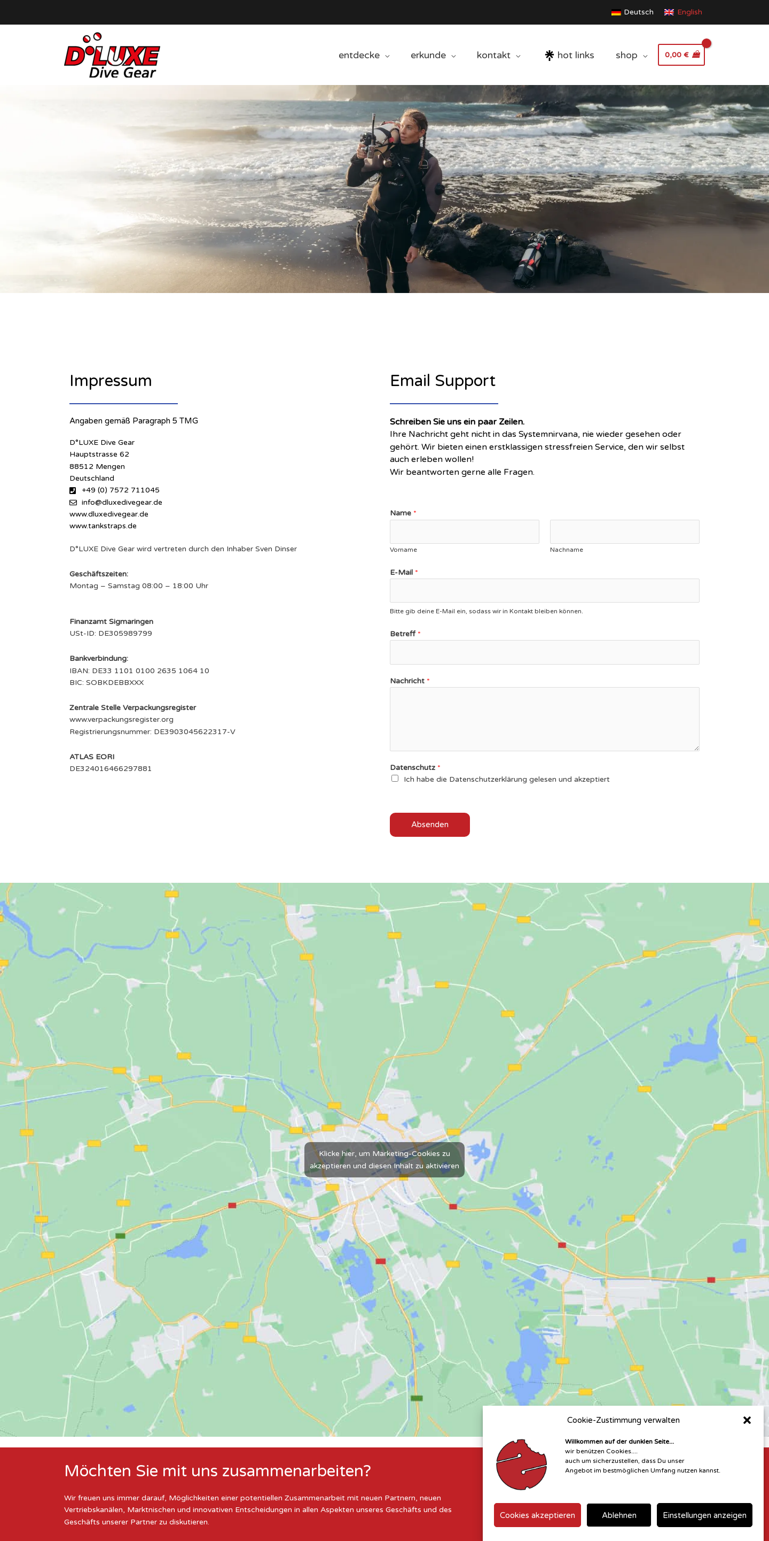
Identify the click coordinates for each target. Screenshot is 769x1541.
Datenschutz (415, 767)
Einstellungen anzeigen (705, 1515)
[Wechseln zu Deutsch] (633, 12)
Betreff (405, 633)
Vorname (403, 549)
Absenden (430, 824)
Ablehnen (619, 1515)
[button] (747, 1420)
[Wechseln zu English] (683, 12)
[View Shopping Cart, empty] (681, 55)
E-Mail (404, 572)
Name (403, 513)
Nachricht (410, 680)
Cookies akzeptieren (537, 1515)
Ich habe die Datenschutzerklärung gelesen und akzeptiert (507, 779)
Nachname (566, 549)
